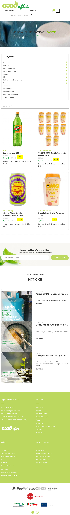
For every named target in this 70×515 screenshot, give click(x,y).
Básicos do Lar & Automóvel (35, 79)
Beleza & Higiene (35, 68)
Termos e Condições (8, 453)
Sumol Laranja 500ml (12, 153)
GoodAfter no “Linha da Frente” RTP (52, 325)
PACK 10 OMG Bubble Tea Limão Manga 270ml (52, 154)
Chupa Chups (8, 211)
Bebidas (35, 65)
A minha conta (41, 450)
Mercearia (35, 62)
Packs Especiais (8, 92)
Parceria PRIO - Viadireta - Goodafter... (52, 294)
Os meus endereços (43, 456)
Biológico (39, 423)
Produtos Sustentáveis (10, 95)
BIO (35, 77)
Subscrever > (60, 258)
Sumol (5, 151)
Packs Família (7, 89)
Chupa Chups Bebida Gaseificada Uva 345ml (13, 214)
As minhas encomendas (44, 453)
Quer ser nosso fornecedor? (10, 475)
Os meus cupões (42, 463)
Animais (35, 82)
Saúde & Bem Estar (35, 71)
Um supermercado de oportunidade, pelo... (52, 355)
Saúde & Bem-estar (42, 417)
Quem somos (5, 450)
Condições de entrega (9, 456)
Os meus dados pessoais (44, 459)
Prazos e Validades (7, 466)
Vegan (35, 74)
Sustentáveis (40, 433)
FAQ (2, 459)
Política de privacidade (9, 472)
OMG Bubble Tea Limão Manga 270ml (51, 214)
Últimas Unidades (9, 98)
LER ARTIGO (40, 303)
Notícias (4, 463)
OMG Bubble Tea (44, 151)
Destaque (6, 86)
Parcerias (4, 469)
